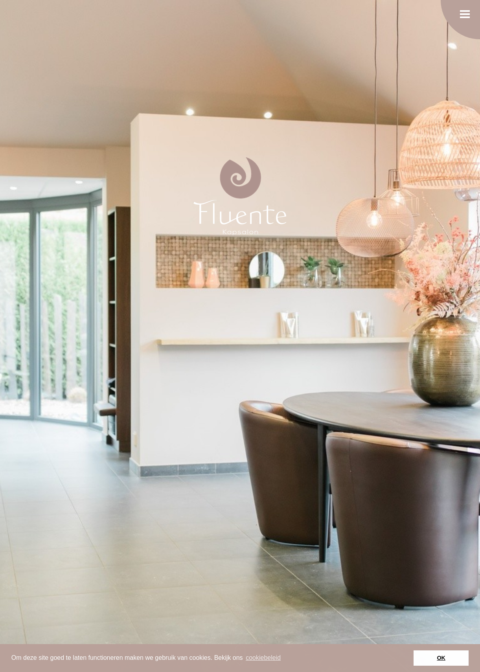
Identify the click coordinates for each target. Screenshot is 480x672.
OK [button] (441, 658)
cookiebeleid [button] (263, 657)
